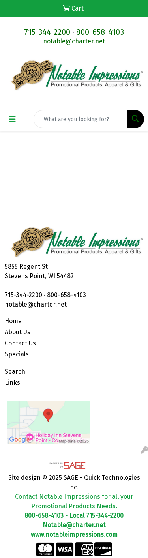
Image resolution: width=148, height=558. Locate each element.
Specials (17, 354)
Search (15, 371)
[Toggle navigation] (12, 119)
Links (12, 382)
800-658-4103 (100, 32)
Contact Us (20, 343)
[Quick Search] (80, 119)
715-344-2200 (47, 32)
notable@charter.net (74, 41)
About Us (17, 332)
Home (13, 321)
